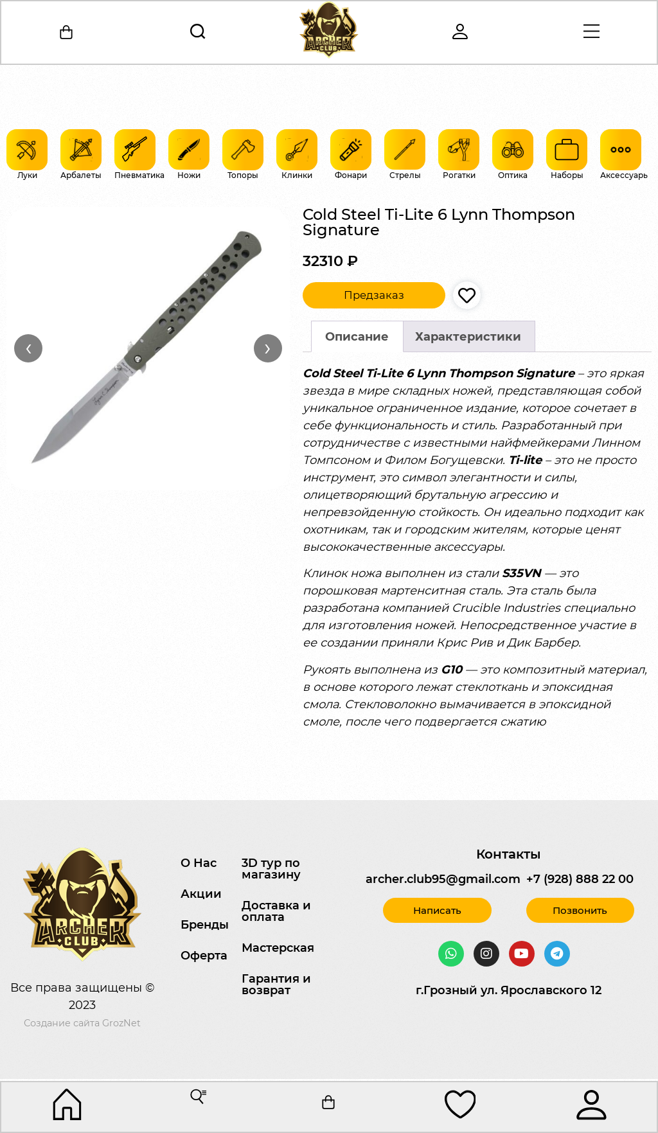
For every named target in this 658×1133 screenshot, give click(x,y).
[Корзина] (67, 32)
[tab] (357, 336)
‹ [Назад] (28, 347)
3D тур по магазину (271, 869)
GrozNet (121, 1023)
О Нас (199, 863)
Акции (201, 894)
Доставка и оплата (276, 911)
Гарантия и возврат (276, 984)
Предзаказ (374, 295)
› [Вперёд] (267, 347)
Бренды (205, 925)
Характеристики (468, 337)
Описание (357, 337)
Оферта (204, 956)
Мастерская (278, 948)
